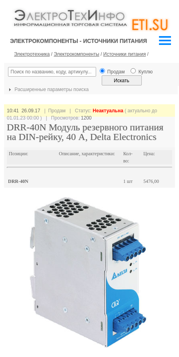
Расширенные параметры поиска (47, 89)
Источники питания (124, 54)
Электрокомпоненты (76, 54)
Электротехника (32, 54)
